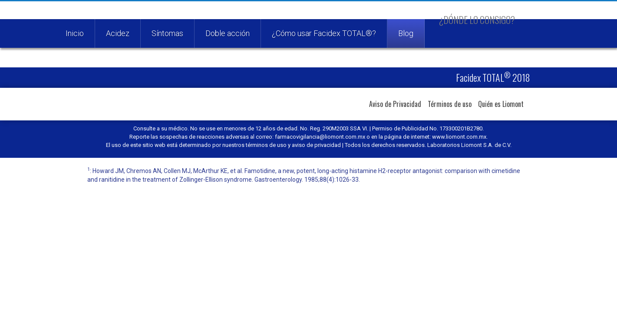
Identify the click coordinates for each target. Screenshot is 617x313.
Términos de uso (450, 104)
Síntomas (167, 33)
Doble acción (227, 33)
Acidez (117, 33)
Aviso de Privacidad (395, 104)
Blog (405, 33)
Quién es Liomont (501, 104)
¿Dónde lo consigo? (477, 20)
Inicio (75, 33)
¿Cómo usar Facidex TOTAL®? (324, 33)
